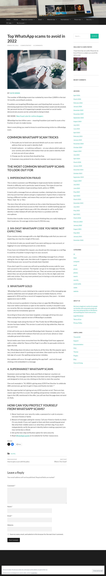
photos (75, 273)
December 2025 (78, 110)
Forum (16, 19)
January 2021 (77, 236)
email (75, 265)
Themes (75, 352)
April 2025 (76, 132)
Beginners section (28, 19)
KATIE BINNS (15, 93)
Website (10, 525)
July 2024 (76, 155)
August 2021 (77, 229)
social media (77, 284)
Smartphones (66, 19)
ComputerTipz (26, 45)
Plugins (75, 355)
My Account (21, 23)
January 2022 (77, 225)
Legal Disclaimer (78, 316)
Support (75, 341)
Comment (11, 486)
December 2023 (78, 169)
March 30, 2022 (12, 45)
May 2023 (76, 192)
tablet (75, 287)
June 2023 (76, 188)
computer (76, 261)
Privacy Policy (77, 323)
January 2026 (77, 106)
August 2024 (77, 151)
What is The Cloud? (60, 460)
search (75, 276)
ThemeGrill (76, 337)
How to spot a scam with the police (18, 460)
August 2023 (77, 181)
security (13, 453)
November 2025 (78, 114)
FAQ (74, 348)
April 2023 (76, 196)
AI (74, 254)
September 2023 (78, 177)
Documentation (78, 344)
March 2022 (77, 218)
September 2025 (78, 118)
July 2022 (76, 207)
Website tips (52, 19)
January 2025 (77, 140)
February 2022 (77, 221)
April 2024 (76, 158)
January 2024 (77, 166)
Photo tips (78, 19)
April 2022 (76, 214)
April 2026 (76, 95)
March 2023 (77, 199)
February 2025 (77, 136)
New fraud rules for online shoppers (29, 116)
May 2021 (76, 233)
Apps (75, 258)
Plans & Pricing (78, 363)
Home (8, 19)
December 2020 (78, 240)
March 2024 (77, 162)
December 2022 (78, 203)
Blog (74, 359)
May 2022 (76, 210)
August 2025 (77, 121)
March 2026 (77, 99)
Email (41, 19)
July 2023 (76, 184)
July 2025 (76, 125)
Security (90, 19)
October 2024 (77, 147)
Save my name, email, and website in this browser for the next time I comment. (36, 534)
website (75, 291)
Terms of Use (77, 319)
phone (75, 269)
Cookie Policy (34, 573)
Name (9, 507)
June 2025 (76, 129)
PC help (10, 23)
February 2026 (77, 103)
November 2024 (78, 143)
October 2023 (77, 173)
